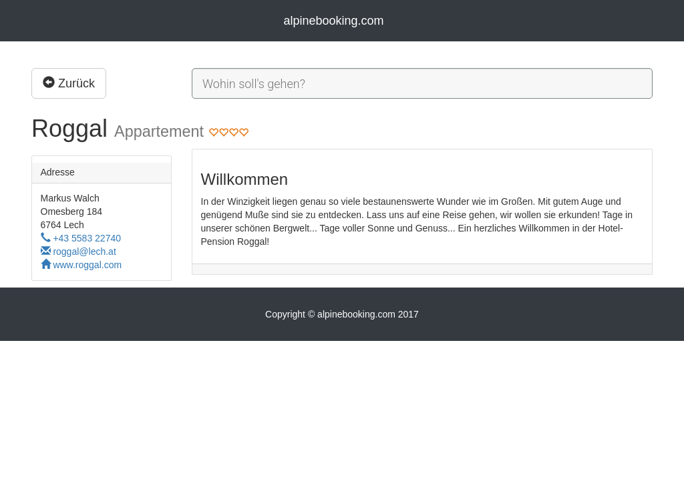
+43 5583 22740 (81, 238)
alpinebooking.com (333, 20)
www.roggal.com (81, 265)
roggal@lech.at (78, 251)
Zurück (69, 83)
